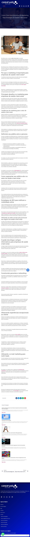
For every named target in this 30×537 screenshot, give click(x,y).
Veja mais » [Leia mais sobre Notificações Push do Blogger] (4, 424)
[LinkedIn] (24, 6)
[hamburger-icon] (4, 6)
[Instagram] (21, 6)
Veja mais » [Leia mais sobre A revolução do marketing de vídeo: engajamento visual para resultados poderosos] (4, 449)
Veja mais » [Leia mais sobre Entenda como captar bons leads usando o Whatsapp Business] (4, 437)
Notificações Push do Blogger (6, 420)
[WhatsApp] (12, 497)
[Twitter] (26, 6)
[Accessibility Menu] (27, 269)
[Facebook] (19, 6)
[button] (16, 398)
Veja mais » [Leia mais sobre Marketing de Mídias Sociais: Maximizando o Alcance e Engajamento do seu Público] (4, 462)
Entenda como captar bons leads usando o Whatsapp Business (12, 432)
